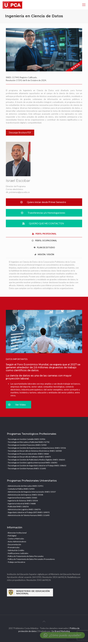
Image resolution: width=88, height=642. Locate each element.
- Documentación (14, 544)
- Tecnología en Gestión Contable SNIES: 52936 (26, 439)
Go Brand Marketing (60, 631)
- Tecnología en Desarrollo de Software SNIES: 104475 (29, 457)
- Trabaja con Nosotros (16, 562)
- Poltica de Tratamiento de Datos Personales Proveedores (31, 559)
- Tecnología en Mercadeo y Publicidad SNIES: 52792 (28, 442)
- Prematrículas (13, 547)
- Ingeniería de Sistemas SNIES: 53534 (22, 500)
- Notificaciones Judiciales (17, 553)
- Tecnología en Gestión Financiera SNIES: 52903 (27, 445)
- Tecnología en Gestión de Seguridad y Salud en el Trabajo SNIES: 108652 (36, 465)
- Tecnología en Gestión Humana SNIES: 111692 (26, 468)
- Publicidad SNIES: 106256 (18, 506)
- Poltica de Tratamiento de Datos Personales (25, 556)
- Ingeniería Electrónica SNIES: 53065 (22, 497)
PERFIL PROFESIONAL (44, 233)
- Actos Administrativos (16, 541)
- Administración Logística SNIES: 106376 (24, 509)
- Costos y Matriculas (15, 538)
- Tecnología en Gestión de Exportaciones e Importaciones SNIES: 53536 (36, 448)
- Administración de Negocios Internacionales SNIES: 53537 (31, 492)
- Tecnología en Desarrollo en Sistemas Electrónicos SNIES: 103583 (34, 451)
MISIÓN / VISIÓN (44, 254)
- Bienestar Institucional (17, 533)
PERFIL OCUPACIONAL (44, 240)
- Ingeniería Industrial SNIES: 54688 (21, 503)
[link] (44, 49)
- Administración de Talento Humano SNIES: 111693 (28, 515)
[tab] (44, 233)
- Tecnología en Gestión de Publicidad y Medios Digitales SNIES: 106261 (36, 459)
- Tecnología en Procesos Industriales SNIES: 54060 (28, 454)
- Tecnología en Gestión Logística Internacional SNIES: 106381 (32, 462)
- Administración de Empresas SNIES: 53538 (25, 495)
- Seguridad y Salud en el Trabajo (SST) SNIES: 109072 (28, 512)
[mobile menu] (83, 4)
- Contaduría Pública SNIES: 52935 (21, 489)
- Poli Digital (11, 535)
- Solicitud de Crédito (15, 550)
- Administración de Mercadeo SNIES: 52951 (25, 486)
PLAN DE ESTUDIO (44, 247)
